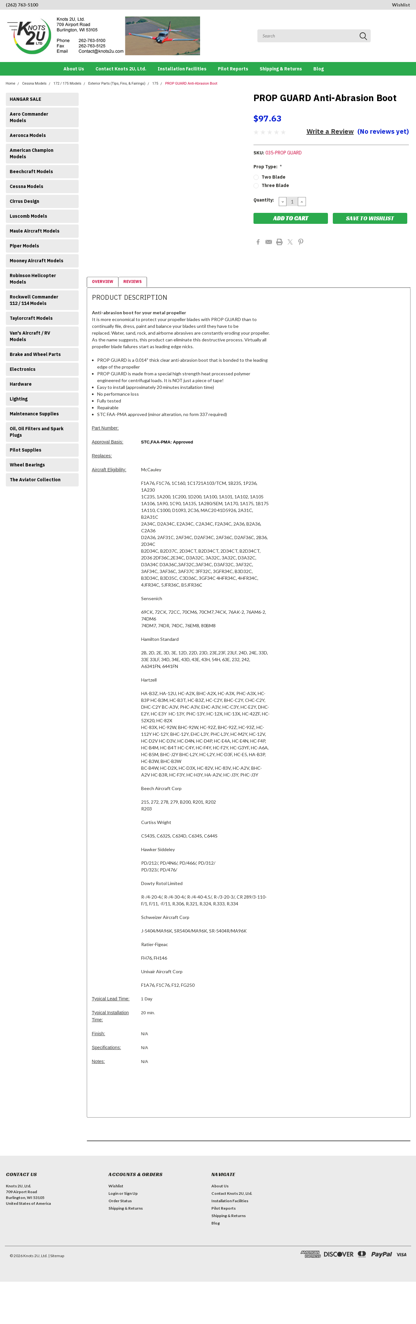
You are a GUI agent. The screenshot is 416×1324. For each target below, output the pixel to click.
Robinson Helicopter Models (33, 279)
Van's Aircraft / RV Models (30, 336)
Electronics (23, 369)
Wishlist (401, 4)
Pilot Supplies (25, 450)
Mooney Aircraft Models (36, 261)
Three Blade (275, 185)
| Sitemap (56, 1255)
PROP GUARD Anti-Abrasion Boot (191, 83)
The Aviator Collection (35, 480)
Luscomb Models (28, 216)
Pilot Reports (233, 69)
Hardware (21, 384)
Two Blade (274, 177)
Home (11, 83)
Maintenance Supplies (34, 414)
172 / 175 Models (67, 83)
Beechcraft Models (31, 171)
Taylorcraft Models (31, 318)
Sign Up (131, 1193)
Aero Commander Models (29, 117)
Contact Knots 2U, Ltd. (121, 69)
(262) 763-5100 (22, 4)
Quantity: (263, 200)
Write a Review (330, 131)
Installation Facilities (182, 69)
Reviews (132, 281)
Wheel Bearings (27, 465)
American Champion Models (31, 153)
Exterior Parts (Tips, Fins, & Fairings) (116, 83)
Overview (102, 281)
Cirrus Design (24, 201)
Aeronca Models (28, 135)
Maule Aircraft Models (35, 231)
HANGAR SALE (25, 99)
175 (155, 83)
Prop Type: (267, 167)
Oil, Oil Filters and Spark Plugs (36, 432)
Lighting (19, 399)
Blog (318, 69)
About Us (73, 69)
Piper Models (24, 246)
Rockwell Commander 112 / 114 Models (34, 300)
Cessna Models (34, 83)
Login (113, 1193)
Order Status (120, 1200)
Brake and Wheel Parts (35, 354)
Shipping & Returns (281, 69)
